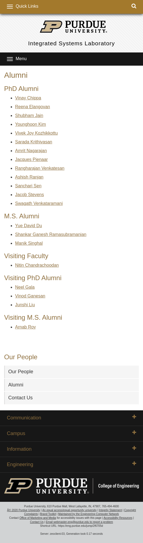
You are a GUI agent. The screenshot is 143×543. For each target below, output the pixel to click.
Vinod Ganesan (30, 296)
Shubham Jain (29, 115)
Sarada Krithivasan (33, 142)
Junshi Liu (25, 304)
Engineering (71, 464)
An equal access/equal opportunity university (69, 510)
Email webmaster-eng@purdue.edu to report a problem (79, 521)
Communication (71, 417)
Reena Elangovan (32, 106)
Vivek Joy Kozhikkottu (36, 133)
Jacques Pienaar (31, 159)
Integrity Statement (110, 510)
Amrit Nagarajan (31, 150)
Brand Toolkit (48, 514)
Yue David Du (28, 225)
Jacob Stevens (29, 194)
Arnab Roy (25, 327)
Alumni (15, 385)
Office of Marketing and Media (37, 517)
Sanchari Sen (28, 185)
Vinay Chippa (28, 98)
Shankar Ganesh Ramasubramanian (50, 234)
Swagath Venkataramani (39, 203)
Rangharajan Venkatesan (40, 168)
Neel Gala (25, 287)
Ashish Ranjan (29, 177)
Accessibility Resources (117, 517)
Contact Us (20, 397)
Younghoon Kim (30, 124)
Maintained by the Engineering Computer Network (88, 514)
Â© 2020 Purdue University (23, 510)
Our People (20, 371)
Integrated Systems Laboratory (71, 43)
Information (71, 449)
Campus (71, 433)
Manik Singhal (29, 243)
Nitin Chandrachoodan (37, 265)
